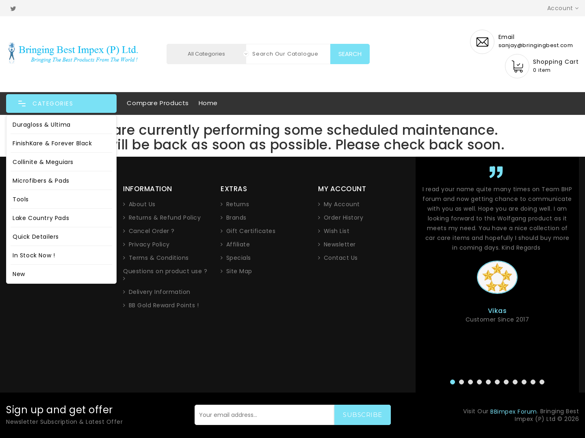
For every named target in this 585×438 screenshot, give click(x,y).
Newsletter (340, 244)
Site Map (239, 271)
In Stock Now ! (34, 255)
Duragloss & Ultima (42, 125)
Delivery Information (160, 292)
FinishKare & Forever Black (52, 143)
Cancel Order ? (152, 231)
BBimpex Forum (513, 412)
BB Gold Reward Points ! (164, 305)
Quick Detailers (36, 237)
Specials (238, 257)
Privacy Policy (149, 244)
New (19, 274)
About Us (142, 204)
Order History (344, 217)
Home (208, 103)
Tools (21, 199)
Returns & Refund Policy (165, 217)
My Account (342, 204)
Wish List (337, 231)
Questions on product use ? (165, 271)
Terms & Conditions (159, 257)
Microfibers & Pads (41, 181)
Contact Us (341, 257)
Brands (236, 217)
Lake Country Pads (41, 218)
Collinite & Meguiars (43, 162)
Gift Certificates (251, 231)
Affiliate (238, 244)
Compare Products (158, 103)
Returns (237, 204)
